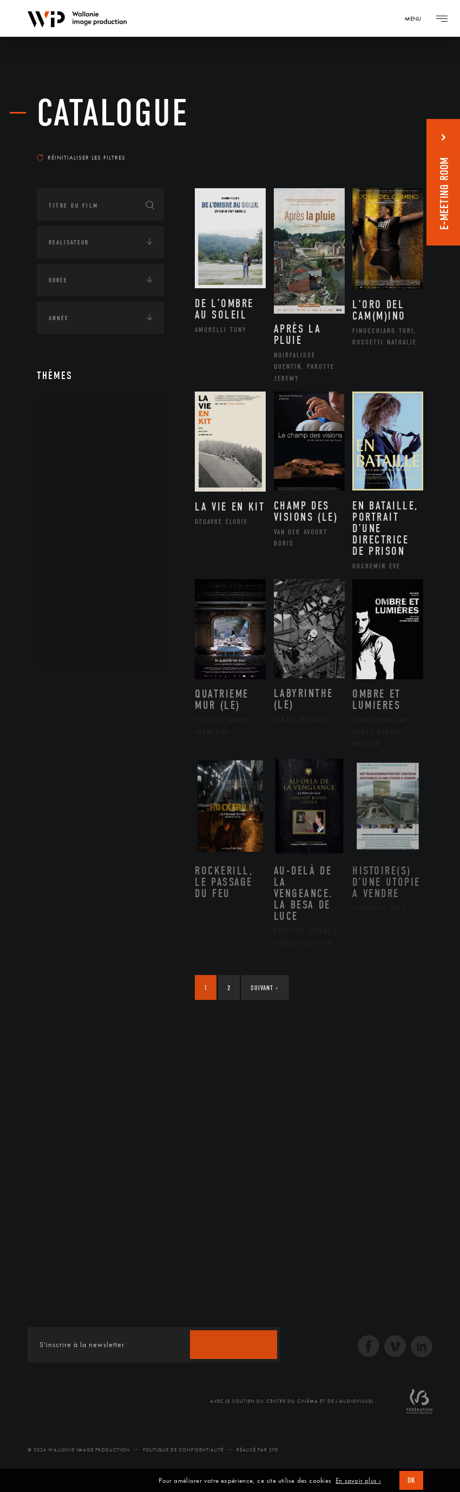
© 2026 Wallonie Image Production (79, 1450)
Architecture (82, 444)
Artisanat (77, 461)
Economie (64, 755)
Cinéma (72, 495)
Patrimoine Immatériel (100, 565)
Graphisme (78, 513)
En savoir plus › (358, 1480)
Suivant (264, 988)
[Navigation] (416, 18)
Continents (67, 688)
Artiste (71, 479)
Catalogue (113, 113)
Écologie (63, 721)
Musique (74, 547)
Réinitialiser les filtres (81, 157)
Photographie (84, 616)
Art (53, 412)
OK (411, 1480)
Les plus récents (385, 143)
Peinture (73, 581)
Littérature (79, 530)
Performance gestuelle (101, 599)
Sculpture (76, 633)
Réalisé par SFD (257, 1450)
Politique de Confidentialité (183, 1450)
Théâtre (72, 651)
